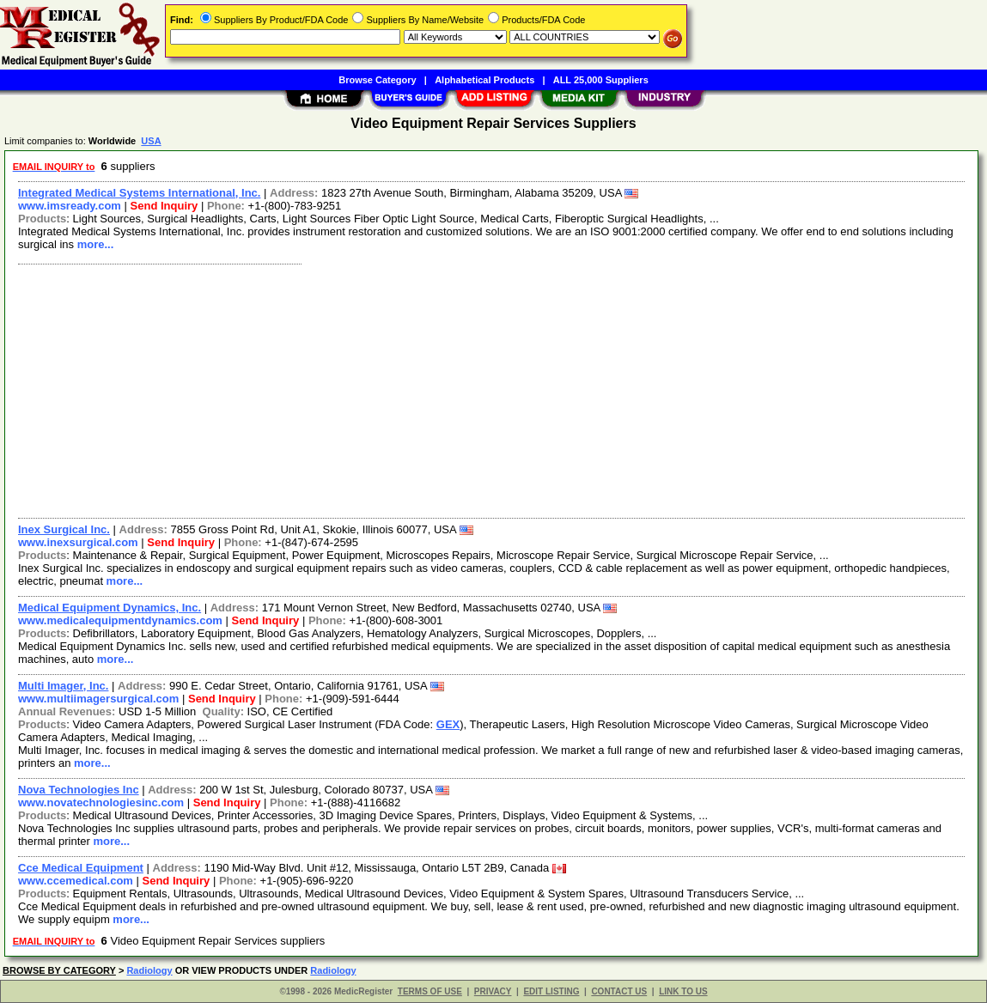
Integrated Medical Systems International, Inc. (139, 192)
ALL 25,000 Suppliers (601, 80)
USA (151, 141)
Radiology (149, 970)
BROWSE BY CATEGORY (59, 970)
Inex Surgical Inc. (64, 529)
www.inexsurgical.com (78, 542)
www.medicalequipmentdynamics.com (120, 620)
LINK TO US (683, 991)
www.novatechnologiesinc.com (101, 802)
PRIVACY (493, 991)
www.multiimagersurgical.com (98, 698)
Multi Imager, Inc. (63, 685)
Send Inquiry (164, 205)
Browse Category (377, 80)
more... (95, 244)
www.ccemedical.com (75, 880)
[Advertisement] (492, 389)
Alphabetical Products (484, 80)
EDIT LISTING (551, 991)
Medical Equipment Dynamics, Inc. (109, 607)
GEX (448, 724)
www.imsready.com (69, 205)
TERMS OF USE (430, 991)
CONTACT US (619, 991)
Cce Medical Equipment (80, 867)
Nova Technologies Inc (78, 789)
